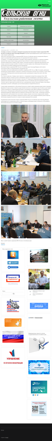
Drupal (7, 437)
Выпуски (26, 33)
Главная (8, 26)
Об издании (25, 43)
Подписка (9, 43)
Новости (8, 29)
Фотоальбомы (26, 40)
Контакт (2, 430)
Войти (49, 1)
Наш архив (8, 36)
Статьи (8, 33)
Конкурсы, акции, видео (9, 40)
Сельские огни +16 (7, 22)
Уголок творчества (26, 36)
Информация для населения (26, 26)
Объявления (25, 29)
